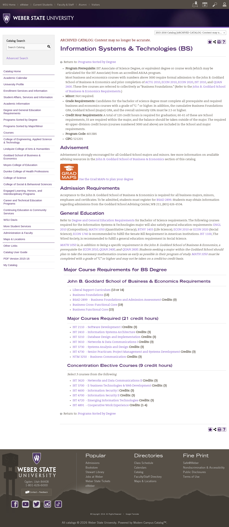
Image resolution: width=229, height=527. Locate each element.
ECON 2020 (185, 82)
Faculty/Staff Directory (148, 476)
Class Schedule (143, 463)
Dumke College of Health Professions (26, 171)
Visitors (96, 4)
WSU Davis (11, 219)
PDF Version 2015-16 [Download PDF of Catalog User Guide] (17, 258)
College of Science (15, 177)
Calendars (140, 467)
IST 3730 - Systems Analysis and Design (100, 347)
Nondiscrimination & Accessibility (204, 467)
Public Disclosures (194, 472)
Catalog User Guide (15, 252)
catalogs (71, 522)
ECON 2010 (169, 82)
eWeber (24, 4)
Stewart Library (95, 472)
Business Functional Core (90, 309)
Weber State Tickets (98, 481)
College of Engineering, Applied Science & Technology (28, 141)
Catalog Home (12, 71)
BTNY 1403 (145, 229)
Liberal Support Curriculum (92, 290)
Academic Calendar (15, 77)
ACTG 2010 (152, 82)
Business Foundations (88, 295)
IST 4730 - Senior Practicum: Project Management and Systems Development (126, 352)
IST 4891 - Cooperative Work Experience (101, 405)
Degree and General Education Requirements (22, 112)
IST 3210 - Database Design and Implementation (106, 337)
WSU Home (9, 4)
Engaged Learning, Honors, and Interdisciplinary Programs (23, 192)
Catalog (138, 472)
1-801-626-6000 (36, 485)
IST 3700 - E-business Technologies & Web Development (112, 385)
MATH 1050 (97, 229)
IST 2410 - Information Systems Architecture (104, 332)
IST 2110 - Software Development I (97, 327)
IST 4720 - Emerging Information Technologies (105, 400)
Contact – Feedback (36, 492)
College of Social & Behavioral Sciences (28, 184)
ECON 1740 (80, 234)
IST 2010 (200, 82)
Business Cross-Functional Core (95, 305)
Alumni (83, 4)
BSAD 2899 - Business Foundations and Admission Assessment (117, 300)
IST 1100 (206, 234)
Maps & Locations (14, 239)
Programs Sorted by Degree (20, 119)
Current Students (42, 4)
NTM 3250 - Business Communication (99, 357)
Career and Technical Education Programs (23, 202)
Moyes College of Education (20, 164)
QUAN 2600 (130, 249)
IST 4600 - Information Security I (95, 390)
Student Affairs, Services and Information (28, 97)
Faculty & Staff (65, 4)
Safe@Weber (191, 463)
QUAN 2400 (107, 249)
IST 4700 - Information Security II (96, 395)
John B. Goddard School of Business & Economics (130, 159)
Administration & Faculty (18, 232)
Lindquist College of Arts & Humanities (27, 148)
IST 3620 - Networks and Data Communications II (107, 380)
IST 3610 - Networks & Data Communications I (105, 342)
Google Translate (132, 514)
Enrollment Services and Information (25, 90)
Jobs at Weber (94, 476)
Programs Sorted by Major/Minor (23, 126)
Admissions (92, 463)
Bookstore (92, 467)
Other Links (11, 245)
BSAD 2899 (164, 200)
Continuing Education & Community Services (25, 211)
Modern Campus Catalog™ (149, 522)
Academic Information (17, 103)
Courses (9, 132)
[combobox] (190, 33)
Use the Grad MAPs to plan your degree (106, 179)
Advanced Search (17, 58)
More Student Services (17, 226)
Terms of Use (191, 476)
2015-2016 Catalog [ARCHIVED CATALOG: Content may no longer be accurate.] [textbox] (191, 33)
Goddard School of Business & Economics (22, 157)
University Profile (14, 84)
